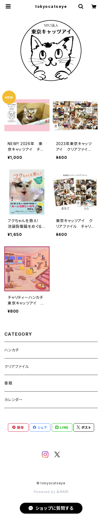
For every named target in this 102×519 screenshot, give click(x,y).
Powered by (51, 492)
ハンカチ (11, 350)
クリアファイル (16, 366)
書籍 (8, 383)
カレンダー (13, 399)
